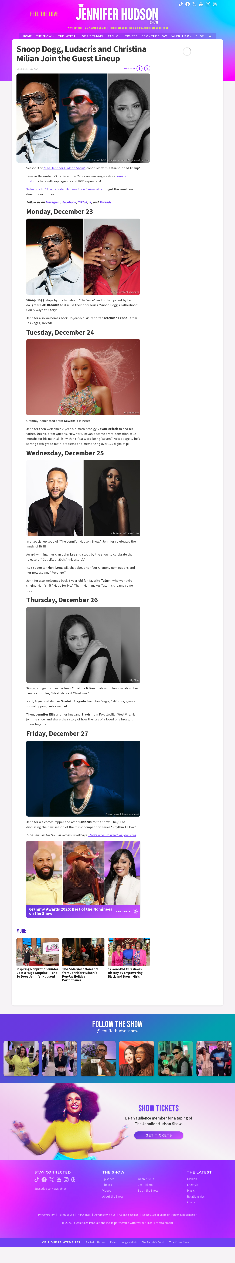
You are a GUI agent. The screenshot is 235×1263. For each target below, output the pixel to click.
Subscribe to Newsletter (50, 1189)
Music (191, 1191)
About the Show (112, 1197)
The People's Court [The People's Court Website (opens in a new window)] (153, 1242)
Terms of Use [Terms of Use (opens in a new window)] (66, 1215)
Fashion (192, 1179)
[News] (68, 36)
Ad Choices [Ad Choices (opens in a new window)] (84, 1215)
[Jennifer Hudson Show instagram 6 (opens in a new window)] (213, 1058)
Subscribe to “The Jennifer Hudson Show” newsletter (65, 189)
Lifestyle (192, 1185)
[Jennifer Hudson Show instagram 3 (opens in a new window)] (98, 1058)
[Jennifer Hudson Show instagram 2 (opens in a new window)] (59, 1058)
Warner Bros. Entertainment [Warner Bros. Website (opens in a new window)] (154, 1223)
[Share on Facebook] (139, 68)
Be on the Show (148, 1191)
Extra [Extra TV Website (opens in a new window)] (113, 1242)
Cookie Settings (128, 1215)
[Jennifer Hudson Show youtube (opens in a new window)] (201, 4)
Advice (191, 1202)
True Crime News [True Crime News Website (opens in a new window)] (179, 1242)
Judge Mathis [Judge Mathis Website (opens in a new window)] (129, 1242)
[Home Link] (117, 14)
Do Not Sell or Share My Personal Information (169, 1215)
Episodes (108, 1179)
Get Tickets (158, 1135)
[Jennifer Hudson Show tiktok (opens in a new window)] (181, 4)
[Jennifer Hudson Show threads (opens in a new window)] (73, 1179)
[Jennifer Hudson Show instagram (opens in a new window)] (208, 4)
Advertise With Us (104, 1215)
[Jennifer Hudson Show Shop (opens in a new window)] (200, 36)
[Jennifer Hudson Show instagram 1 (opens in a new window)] (21, 1058)
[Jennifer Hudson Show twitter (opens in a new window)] (194, 4)
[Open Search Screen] (210, 36)
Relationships (196, 1197)
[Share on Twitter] (147, 68)
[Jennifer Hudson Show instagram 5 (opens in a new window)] (175, 1058)
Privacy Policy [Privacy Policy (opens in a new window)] (46, 1215)
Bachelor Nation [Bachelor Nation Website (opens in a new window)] (95, 1242)
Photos (107, 1185)
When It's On (146, 1179)
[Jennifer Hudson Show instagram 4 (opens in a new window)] (136, 1058)
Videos (106, 1191)
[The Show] (45, 36)
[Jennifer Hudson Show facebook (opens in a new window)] (187, 4)
